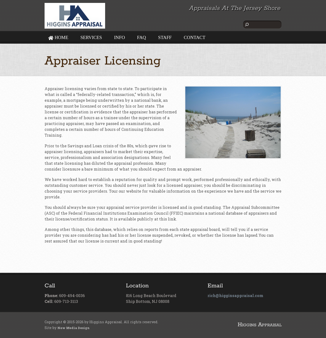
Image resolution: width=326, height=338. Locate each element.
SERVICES (91, 37)
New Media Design (73, 328)
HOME (58, 37)
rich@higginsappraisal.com (235, 295)
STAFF (165, 37)
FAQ (141, 37)
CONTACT (194, 37)
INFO (119, 37)
